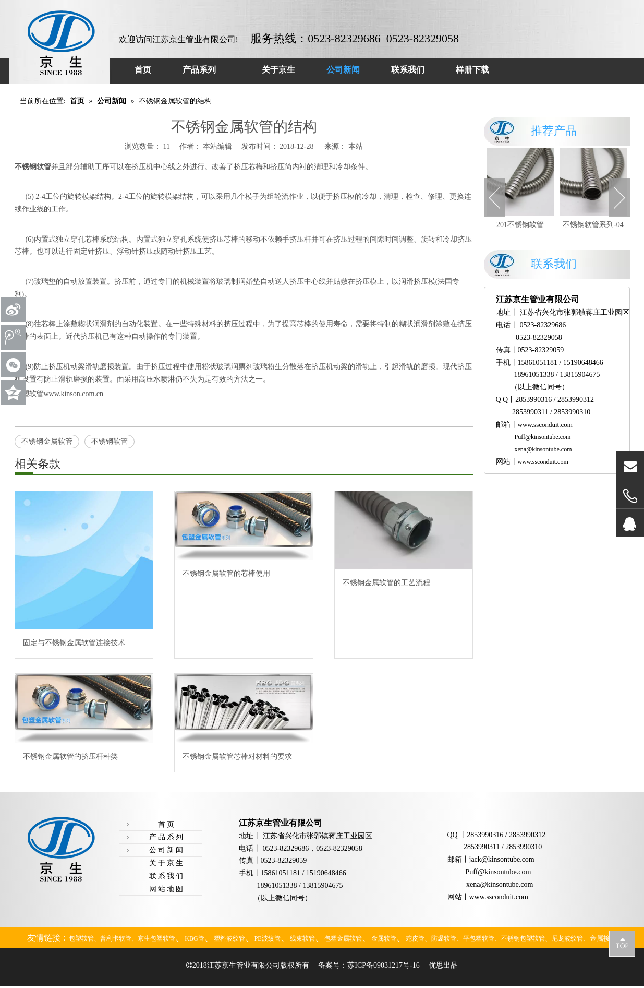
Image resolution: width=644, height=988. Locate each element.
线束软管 (302, 938)
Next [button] (619, 197)
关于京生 (167, 863)
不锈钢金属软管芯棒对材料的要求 (237, 756)
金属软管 (383, 938)
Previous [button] (494, 197)
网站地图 (167, 889)
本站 (355, 146)
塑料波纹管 (229, 938)
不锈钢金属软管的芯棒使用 (226, 573)
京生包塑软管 (156, 938)
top (622, 943)
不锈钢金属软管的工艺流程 (386, 583)
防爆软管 (443, 938)
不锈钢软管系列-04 (593, 225)
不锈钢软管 (109, 441)
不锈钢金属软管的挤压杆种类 (70, 756)
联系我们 (167, 876)
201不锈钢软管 (520, 225)
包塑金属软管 (343, 938)
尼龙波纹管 (567, 938)
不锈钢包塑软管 (523, 938)
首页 (167, 824)
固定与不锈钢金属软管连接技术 (74, 643)
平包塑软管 (478, 938)
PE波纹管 (267, 938)
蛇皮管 (415, 938)
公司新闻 (167, 850)
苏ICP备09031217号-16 (383, 965)
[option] (520, 189)
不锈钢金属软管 (46, 441)
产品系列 (167, 837)
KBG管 (194, 938)
